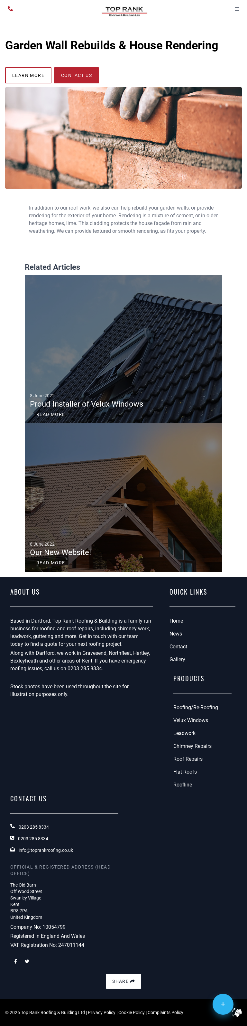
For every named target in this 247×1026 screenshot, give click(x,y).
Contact (178, 647)
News (175, 634)
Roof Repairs (188, 759)
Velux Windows (190, 720)
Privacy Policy (101, 1012)
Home (176, 621)
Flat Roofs (185, 772)
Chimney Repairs (192, 746)
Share (123, 981)
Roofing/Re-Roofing (195, 707)
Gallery (177, 659)
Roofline (182, 785)
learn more (28, 75)
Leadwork (184, 733)
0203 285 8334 (85, 668)
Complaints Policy (165, 1012)
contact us (76, 75)
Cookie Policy (131, 1012)
